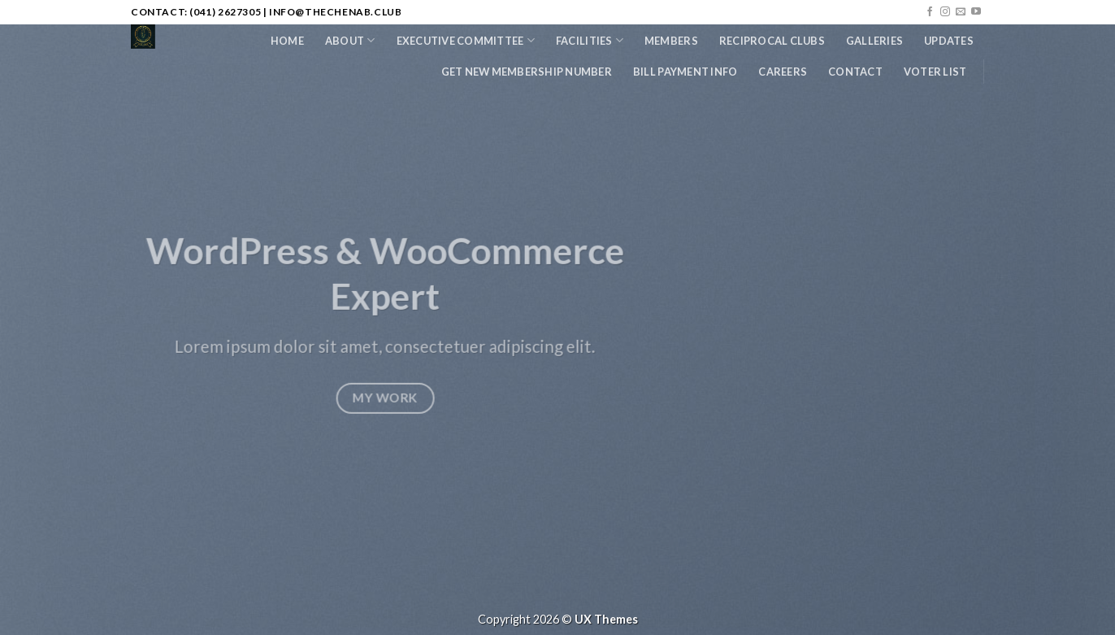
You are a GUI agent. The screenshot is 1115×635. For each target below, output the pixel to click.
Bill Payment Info (685, 71)
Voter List (935, 71)
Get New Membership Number (526, 71)
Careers (782, 71)
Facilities (589, 40)
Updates (949, 40)
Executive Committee (466, 40)
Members (671, 40)
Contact (855, 71)
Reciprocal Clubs (772, 40)
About (350, 40)
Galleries (874, 40)
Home (287, 40)
